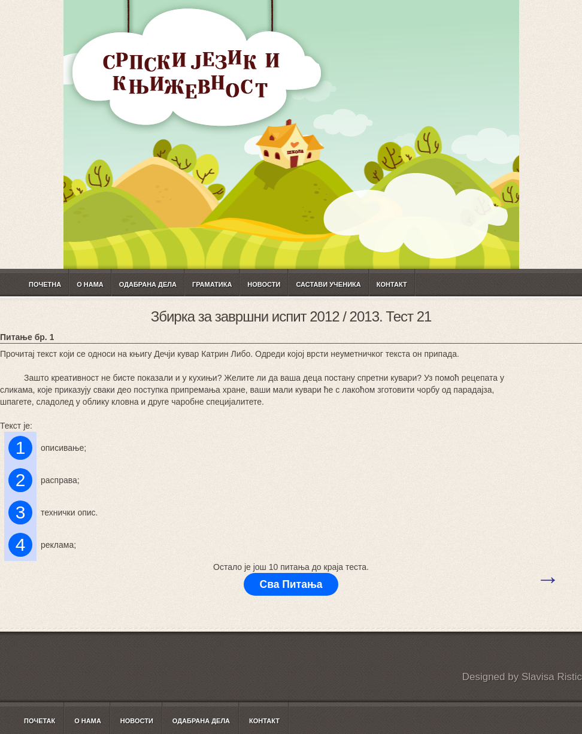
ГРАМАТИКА (212, 284)
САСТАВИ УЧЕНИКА (328, 284)
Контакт (392, 284)
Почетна (45, 284)
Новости (263, 284)
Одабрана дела (148, 284)
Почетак (39, 720)
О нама (90, 284)
